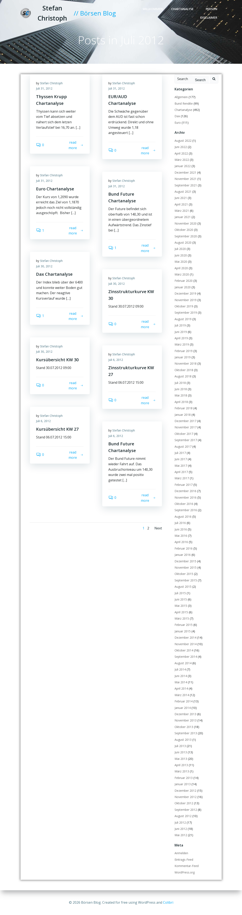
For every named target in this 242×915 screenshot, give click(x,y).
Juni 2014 (181, 676)
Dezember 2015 (185, 561)
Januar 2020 (183, 287)
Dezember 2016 (185, 491)
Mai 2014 (181, 682)
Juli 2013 (180, 746)
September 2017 (186, 440)
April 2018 (181, 402)
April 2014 (181, 689)
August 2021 (183, 192)
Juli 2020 (180, 249)
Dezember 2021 (185, 172)
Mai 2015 (181, 606)
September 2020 (186, 236)
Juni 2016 (181, 529)
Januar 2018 (183, 415)
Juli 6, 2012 (116, 360)
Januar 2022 (183, 166)
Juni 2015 (181, 599)
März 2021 (182, 211)
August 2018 (183, 376)
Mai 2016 (181, 536)
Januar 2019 (183, 357)
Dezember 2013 (185, 714)
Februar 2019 (184, 351)
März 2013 (182, 771)
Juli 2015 (180, 593)
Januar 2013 (183, 784)
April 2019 (181, 338)
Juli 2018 (180, 383)
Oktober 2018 (184, 370)
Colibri (168, 902)
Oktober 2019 (184, 306)
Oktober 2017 (184, 434)
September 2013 (186, 733)
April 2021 (181, 204)
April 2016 (181, 542)
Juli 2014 (180, 670)
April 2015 (181, 612)
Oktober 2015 (184, 574)
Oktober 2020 (184, 230)
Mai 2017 (181, 466)
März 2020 (182, 274)
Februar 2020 (184, 281)
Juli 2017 (180, 453)
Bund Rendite (184, 103)
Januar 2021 (183, 217)
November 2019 (186, 300)
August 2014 (183, 663)
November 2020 (186, 223)
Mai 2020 (181, 262)
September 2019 (186, 313)
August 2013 (183, 740)
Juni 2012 (181, 829)
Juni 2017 (181, 459)
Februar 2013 (184, 778)
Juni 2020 (181, 255)
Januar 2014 (183, 708)
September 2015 (186, 580)
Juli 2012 (180, 822)
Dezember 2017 (185, 421)
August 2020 (183, 242)
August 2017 (183, 446)
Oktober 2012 (184, 803)
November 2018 (186, 364)
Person (211, 9)
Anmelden (181, 853)
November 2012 (186, 797)
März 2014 (182, 695)
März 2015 (182, 618)
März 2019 (182, 345)
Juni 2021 (181, 198)
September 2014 (186, 657)
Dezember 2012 (185, 791)
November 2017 (186, 427)
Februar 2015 (184, 625)
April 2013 (181, 765)
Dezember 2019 (185, 294)
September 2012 (186, 810)
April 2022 (181, 153)
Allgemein (181, 97)
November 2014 (186, 644)
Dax (177, 116)
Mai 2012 (181, 835)
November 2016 (186, 497)
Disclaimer (208, 17)
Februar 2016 (184, 548)
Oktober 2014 (184, 650)
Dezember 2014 (185, 638)
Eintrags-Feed (184, 860)
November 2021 (186, 179)
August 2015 (183, 587)
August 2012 (183, 816)
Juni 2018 (181, 389)
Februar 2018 (184, 408)
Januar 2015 (183, 631)
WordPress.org (185, 872)
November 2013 (186, 721)
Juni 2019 (181, 332)
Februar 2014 (184, 701)
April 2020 (181, 268)
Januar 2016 (183, 555)
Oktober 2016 (184, 504)
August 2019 (183, 319)
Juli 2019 (180, 326)
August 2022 (183, 141)
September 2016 (186, 510)
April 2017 (181, 472)
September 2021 (186, 185)
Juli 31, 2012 (44, 89)
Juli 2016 (180, 523)
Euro (178, 123)
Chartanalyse (184, 9)
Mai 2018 (181, 396)
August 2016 (183, 517)
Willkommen (153, 9)
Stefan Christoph (51, 83)
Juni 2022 (181, 147)
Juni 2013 (181, 752)
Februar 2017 (184, 485)
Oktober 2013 (184, 727)
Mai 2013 (181, 759)
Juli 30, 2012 (44, 266)
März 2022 (182, 160)
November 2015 (186, 567)
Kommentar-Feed (187, 866)
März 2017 (182, 478)
